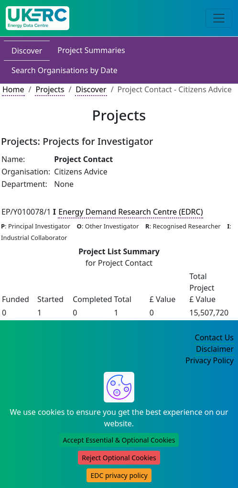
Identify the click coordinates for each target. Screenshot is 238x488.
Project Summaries (91, 50)
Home (13, 89)
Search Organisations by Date (64, 70)
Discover (26, 50)
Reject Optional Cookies (119, 457)
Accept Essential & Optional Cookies (119, 440)
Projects (49, 89)
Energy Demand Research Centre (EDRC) (130, 211)
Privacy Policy (209, 360)
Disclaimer (215, 349)
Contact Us (214, 337)
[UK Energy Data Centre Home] (37, 18)
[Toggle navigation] (219, 18)
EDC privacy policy (118, 475)
